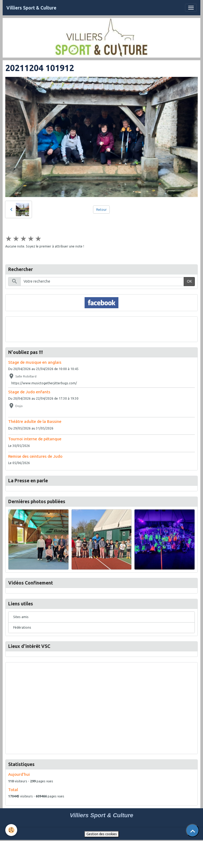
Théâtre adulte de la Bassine (34, 421)
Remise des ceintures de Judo (35, 456)
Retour (101, 209)
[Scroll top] (192, 830)
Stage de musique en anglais (34, 362)
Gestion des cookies (101, 834)
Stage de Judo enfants (29, 392)
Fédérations (22, 627)
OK (189, 281)
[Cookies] (11, 830)
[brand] (31, 8)
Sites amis (21, 617)
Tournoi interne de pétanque (34, 439)
